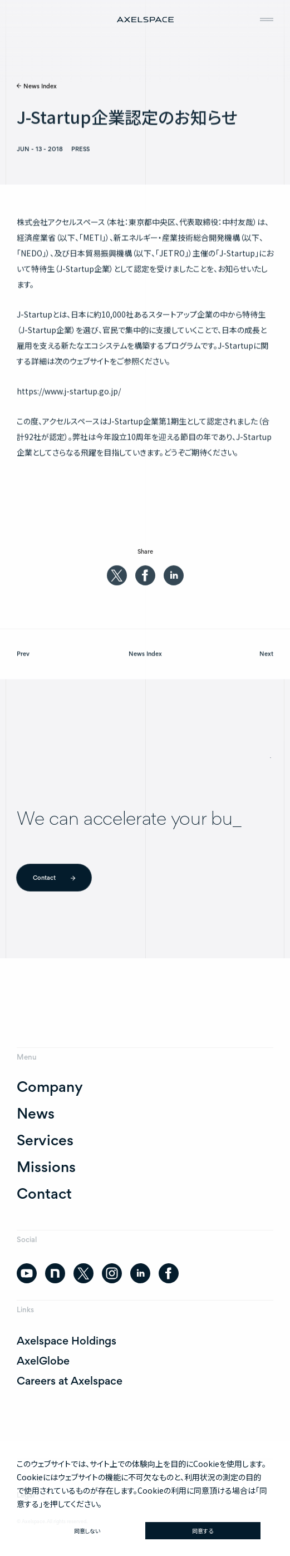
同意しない (87, 1531)
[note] (55, 1273)
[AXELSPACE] (145, 19)
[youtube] (27, 1273)
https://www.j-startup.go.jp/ (69, 393)
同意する (202, 1531)
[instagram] (112, 1273)
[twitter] (117, 579)
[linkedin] (174, 579)
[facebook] (145, 579)
